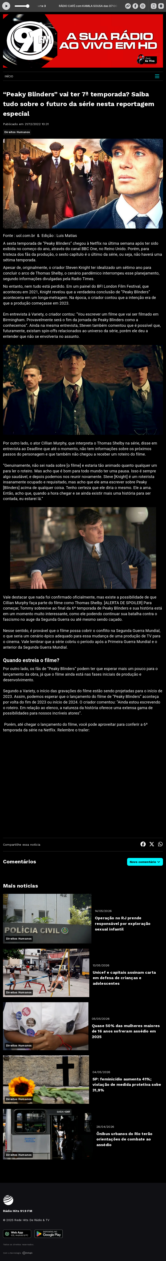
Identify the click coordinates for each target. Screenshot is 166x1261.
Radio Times (82, 278)
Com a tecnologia (18, 1253)
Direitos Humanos (17, 132)
